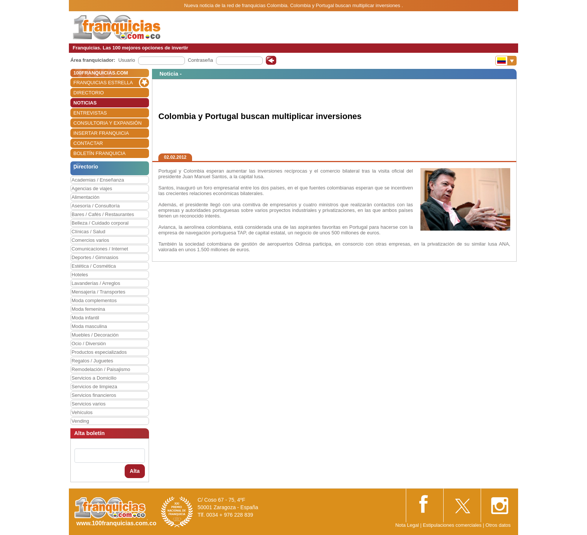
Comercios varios (90, 240)
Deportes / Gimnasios (95, 257)
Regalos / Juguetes (92, 361)
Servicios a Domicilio (94, 378)
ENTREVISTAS (90, 113)
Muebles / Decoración (95, 335)
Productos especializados (99, 352)
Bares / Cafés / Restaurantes (103, 214)
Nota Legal (407, 525)
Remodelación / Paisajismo (101, 369)
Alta (135, 471)
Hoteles (80, 274)
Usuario (126, 60)
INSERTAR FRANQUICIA (101, 133)
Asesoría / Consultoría (96, 206)
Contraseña (200, 60)
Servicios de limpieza (94, 386)
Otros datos (498, 525)
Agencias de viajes (92, 188)
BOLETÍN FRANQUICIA (99, 153)
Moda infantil (85, 317)
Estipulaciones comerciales (453, 525)
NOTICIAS (85, 103)
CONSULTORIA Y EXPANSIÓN (107, 123)
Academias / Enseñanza (98, 180)
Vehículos (82, 412)
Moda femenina (88, 309)
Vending (80, 421)
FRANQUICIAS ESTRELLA (103, 82)
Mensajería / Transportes (98, 292)
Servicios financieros (94, 395)
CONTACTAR (88, 143)
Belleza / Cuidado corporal (100, 223)
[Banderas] (506, 61)
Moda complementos (94, 300)
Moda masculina (89, 326)
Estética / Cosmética (94, 266)
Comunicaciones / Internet (100, 249)
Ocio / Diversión (89, 343)
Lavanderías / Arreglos (96, 283)
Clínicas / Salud (88, 231)
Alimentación (85, 197)
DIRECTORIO (88, 92)
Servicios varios (89, 404)
